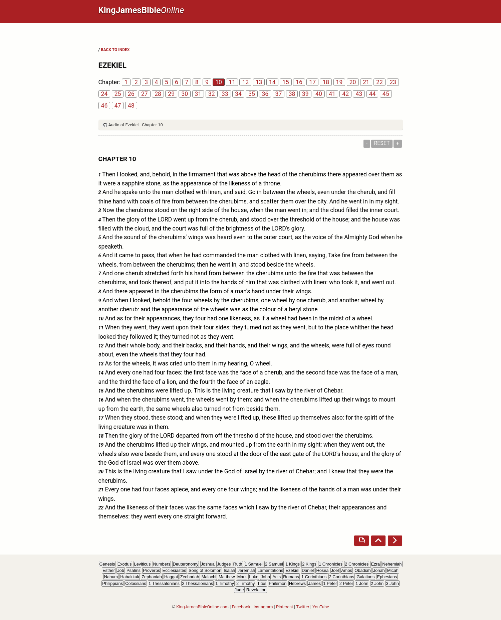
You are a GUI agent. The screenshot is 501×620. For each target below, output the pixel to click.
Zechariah (189, 576)
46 (104, 105)
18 (325, 82)
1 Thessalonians (164, 583)
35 (251, 94)
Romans (291, 576)
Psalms (134, 570)
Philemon (277, 583)
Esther (108, 570)
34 (238, 94)
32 (211, 94)
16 (299, 82)
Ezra (375, 564)
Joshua (208, 564)
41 (332, 94)
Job (120, 570)
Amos (346, 570)
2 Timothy (245, 583)
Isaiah (229, 570)
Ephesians (387, 576)
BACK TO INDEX (115, 49)
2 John (377, 583)
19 (339, 82)
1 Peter (330, 583)
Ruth (237, 564)
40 (318, 94)
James (314, 583)
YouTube (320, 606)
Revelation (256, 589)
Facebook (241, 606)
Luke (253, 576)
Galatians (365, 576)
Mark (242, 576)
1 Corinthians (313, 576)
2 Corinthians (341, 576)
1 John (361, 583)
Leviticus (142, 564)
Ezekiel (292, 570)
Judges (224, 564)
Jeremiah (246, 570)
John (265, 576)
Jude (239, 589)
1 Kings (292, 564)
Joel (335, 570)
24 (104, 94)
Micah (393, 570)
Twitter (302, 606)
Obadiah (362, 570)
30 (184, 94)
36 (265, 94)
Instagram (263, 606)
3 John (392, 583)
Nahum (111, 576)
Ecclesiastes (174, 570)
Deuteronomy (186, 564)
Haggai (171, 576)
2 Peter (346, 583)
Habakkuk (129, 576)
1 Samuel (254, 564)
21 (366, 82)
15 (285, 82)
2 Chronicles (356, 564)
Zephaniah (152, 576)
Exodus (124, 564)
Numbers (162, 564)
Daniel (308, 570)
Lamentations (270, 570)
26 (131, 94)
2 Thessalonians (197, 583)
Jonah (379, 570)
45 (386, 94)
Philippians (112, 583)
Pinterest (284, 606)
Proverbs (151, 570)
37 (278, 94)
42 (345, 94)
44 (372, 94)
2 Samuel (274, 564)
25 (117, 94)
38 (292, 94)
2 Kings (309, 564)
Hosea (322, 570)
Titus (261, 583)
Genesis (107, 564)
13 (259, 82)
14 (272, 82)
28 (158, 94)
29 (171, 94)
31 (198, 94)
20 (352, 82)
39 (305, 94)
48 (131, 105)
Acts (276, 576)
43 (358, 94)
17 (312, 82)
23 (393, 82)
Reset (382, 143)
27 (144, 94)
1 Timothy (224, 583)
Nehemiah (392, 564)
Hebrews (297, 583)
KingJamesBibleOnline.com (202, 606)
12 (245, 82)
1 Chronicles (330, 564)
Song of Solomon (205, 570)
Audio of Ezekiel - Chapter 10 (135, 124)
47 (117, 105)
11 (232, 82)
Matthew (227, 576)
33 (225, 94)
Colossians (135, 583)
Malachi (209, 576)
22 (379, 82)
